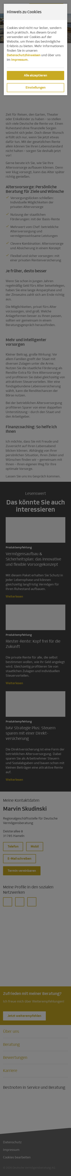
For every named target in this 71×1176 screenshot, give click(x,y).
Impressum (19, 60)
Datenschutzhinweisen (24, 55)
